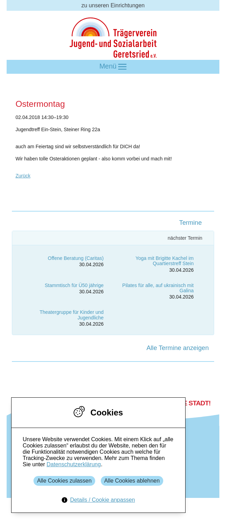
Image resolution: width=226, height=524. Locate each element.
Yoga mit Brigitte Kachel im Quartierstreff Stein (164, 260)
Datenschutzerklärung (73, 464)
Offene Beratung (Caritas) (76, 258)
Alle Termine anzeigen (177, 347)
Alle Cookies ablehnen (132, 481)
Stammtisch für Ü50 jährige (74, 285)
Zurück (22, 175)
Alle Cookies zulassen (64, 481)
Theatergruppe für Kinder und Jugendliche (71, 314)
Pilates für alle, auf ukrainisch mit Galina (158, 288)
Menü (113, 66)
